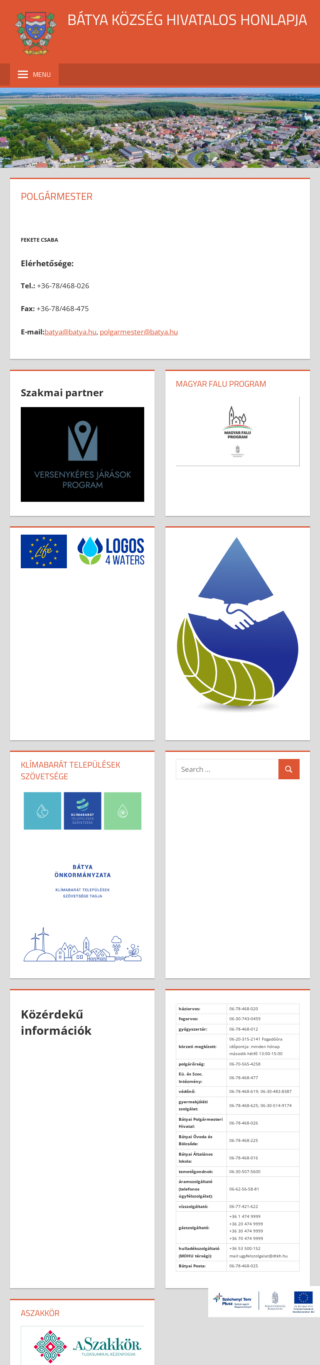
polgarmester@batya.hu (139, 331)
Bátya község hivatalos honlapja (187, 19)
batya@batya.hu (70, 331)
